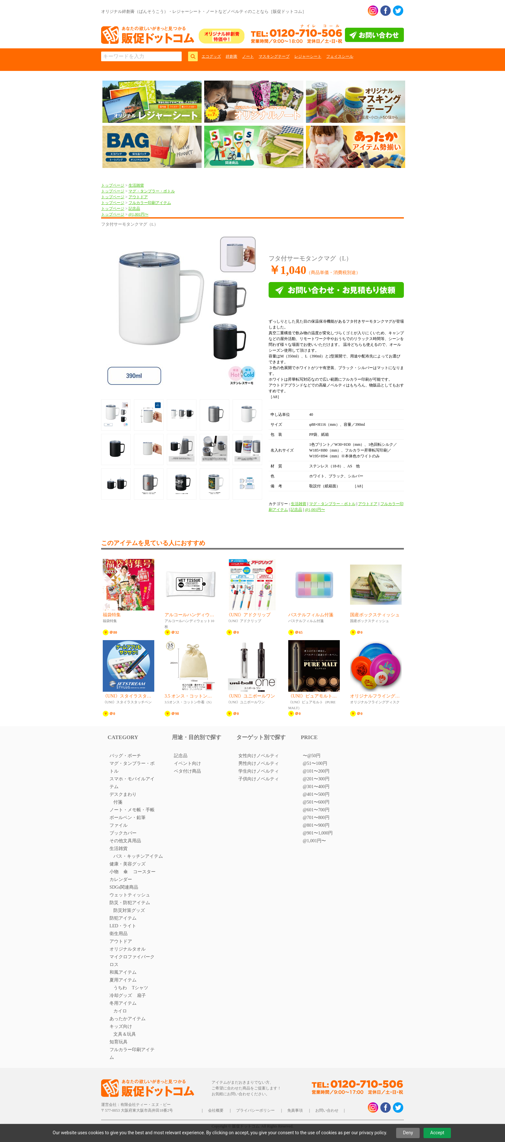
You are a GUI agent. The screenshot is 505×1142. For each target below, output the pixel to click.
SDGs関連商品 (124, 887)
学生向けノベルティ (258, 771)
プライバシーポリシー (255, 1110)
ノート (248, 56)
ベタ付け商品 (187, 771)
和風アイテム (123, 972)
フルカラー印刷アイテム (150, 202)
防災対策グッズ (129, 910)
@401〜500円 (316, 794)
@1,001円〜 (138, 214)
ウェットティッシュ (130, 895)
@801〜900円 (316, 825)
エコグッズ (211, 56)
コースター (144, 871)
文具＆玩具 (124, 1034)
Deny (408, 1132)
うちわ (120, 987)
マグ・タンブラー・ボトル (152, 191)
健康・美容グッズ (128, 864)
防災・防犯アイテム (130, 902)
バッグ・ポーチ (125, 755)
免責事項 (295, 1110)
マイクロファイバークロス (132, 960)
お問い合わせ (326, 1110)
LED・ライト (123, 925)
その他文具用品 (125, 840)
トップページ (112, 185)
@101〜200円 (316, 771)
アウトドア (138, 197)
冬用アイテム (123, 1003)
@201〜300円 (316, 778)
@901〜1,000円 (318, 833)
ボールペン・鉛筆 (128, 817)
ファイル (119, 825)
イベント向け (187, 763)
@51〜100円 (315, 763)
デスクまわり (123, 794)
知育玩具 (119, 1042)
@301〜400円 (316, 786)
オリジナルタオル (128, 949)
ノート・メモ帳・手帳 (132, 809)
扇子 (141, 995)
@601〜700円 (316, 809)
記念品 (134, 208)
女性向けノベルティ (258, 755)
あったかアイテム (128, 1018)
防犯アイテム (123, 918)
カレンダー (121, 879)
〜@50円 (311, 755)
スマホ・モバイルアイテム (132, 782)
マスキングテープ (274, 56)
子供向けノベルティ (258, 778)
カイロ (120, 1011)
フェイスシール (339, 56)
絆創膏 (231, 56)
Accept (437, 1132)
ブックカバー (123, 833)
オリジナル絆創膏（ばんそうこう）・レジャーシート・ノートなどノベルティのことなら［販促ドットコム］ (203, 11)
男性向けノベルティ (258, 763)
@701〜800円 (316, 817)
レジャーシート (307, 56)
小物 (114, 871)
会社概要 (216, 1110)
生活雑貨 (136, 185)
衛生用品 (119, 933)
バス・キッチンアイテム (138, 856)
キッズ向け (121, 1026)
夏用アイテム (123, 980)
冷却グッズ (121, 995)
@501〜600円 (316, 802)
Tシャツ (140, 987)
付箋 (117, 802)
